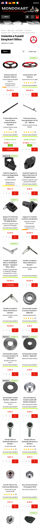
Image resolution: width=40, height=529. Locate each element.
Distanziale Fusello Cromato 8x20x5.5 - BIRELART (30, 310)
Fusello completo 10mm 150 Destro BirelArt (30, 263)
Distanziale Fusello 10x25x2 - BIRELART (10, 399)
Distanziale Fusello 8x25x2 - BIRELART (29, 355)
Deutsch (10, 3)
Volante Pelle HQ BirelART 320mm (10, 76)
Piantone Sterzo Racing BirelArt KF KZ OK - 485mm (30, 120)
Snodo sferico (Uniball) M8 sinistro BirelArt (30, 441)
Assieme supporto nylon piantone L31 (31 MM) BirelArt (30, 175)
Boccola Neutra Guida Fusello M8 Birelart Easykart (29, 400)
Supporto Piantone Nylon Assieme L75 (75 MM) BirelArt (10, 219)
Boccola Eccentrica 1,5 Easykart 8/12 (29, 486)
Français (6, 3)
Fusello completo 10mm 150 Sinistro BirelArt (10, 310)
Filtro (5, 51)
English (2, 3)
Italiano (17, 3)
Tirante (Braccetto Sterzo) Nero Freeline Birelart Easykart (10, 121)
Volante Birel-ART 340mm (30, 76)
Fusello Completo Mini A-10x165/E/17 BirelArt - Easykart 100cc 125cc (10, 264)
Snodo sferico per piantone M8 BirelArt (10, 486)
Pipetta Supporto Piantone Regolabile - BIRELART (10, 175)
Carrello (15, 95)
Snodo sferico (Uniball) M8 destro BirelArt (10, 441)
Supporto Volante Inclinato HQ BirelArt (30, 218)
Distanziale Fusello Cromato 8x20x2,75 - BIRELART (10, 356)
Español (13, 3)
